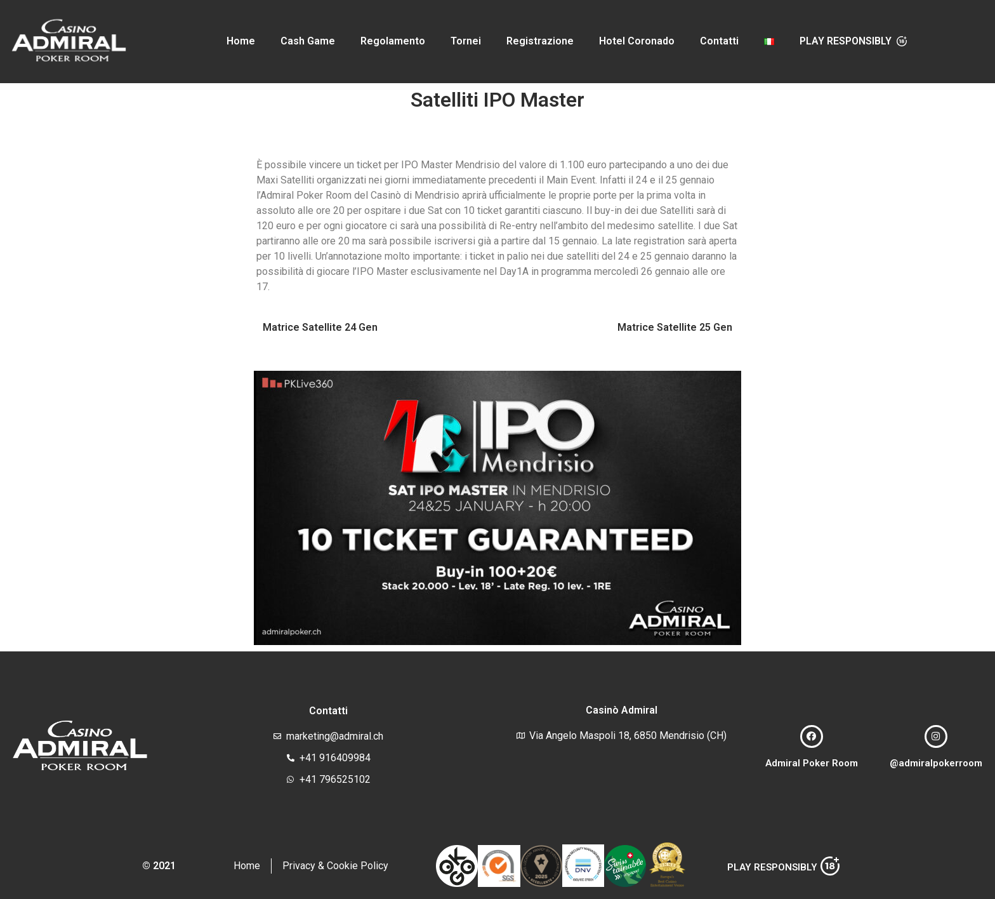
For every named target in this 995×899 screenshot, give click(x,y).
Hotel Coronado (637, 41)
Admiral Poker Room (811, 763)
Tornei (466, 41)
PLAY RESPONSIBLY (772, 867)
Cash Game (307, 41)
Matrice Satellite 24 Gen (320, 327)
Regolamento (392, 41)
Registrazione (540, 41)
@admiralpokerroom (936, 763)
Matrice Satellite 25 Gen (674, 327)
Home (241, 41)
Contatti (719, 41)
